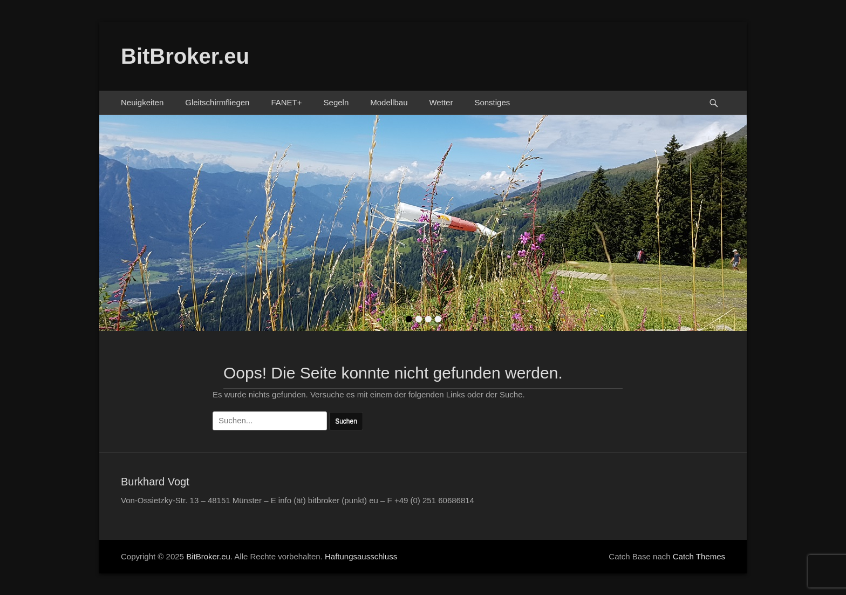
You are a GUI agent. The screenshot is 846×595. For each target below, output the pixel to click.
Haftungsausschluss (361, 556)
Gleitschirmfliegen (217, 102)
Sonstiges (492, 102)
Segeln (336, 102)
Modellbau (388, 102)
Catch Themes (699, 556)
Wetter (441, 102)
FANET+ (286, 102)
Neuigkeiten (142, 102)
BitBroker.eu (185, 56)
